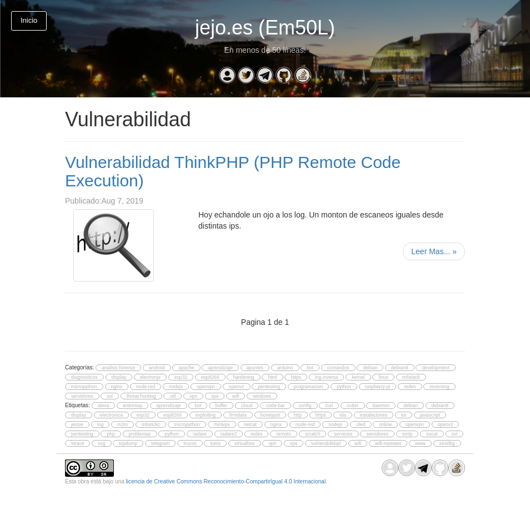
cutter (352, 405)
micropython (84, 386)
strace (77, 443)
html (272, 377)
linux (383, 377)
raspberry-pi (378, 386)
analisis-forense (118, 367)
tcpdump (128, 443)
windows (262, 396)
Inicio (29, 20)
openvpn (206, 386)
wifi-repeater (388, 443)
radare (200, 434)
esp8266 (210, 377)
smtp (407, 434)
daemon (380, 405)
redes (410, 386)
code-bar (275, 405)
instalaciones (374, 415)
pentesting (269, 386)
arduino (285, 367)
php (110, 434)
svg (101, 443)
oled (360, 424)
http (298, 415)
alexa (103, 405)
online (385, 424)
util (172, 396)
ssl (109, 396)
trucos (189, 443)
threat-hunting (141, 396)
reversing (439, 386)
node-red (145, 386)
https (296, 377)
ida (342, 415)
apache (186, 367)
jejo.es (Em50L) (265, 27)
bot (310, 367)
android (157, 367)
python (344, 386)
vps (214, 396)
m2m (122, 424)
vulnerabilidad (326, 443)
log (100, 424)
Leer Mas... (434, 251)
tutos (215, 443)
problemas (140, 434)
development (435, 367)
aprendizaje (220, 367)
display (119, 377)
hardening (243, 377)
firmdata (238, 415)
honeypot (270, 415)
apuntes (255, 367)
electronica (111, 415)
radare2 (229, 434)
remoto (283, 434)
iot (403, 415)
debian (370, 367)
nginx (117, 386)
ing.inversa (326, 377)
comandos (338, 367)
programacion (308, 386)
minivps (222, 424)
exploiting (206, 415)
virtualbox (244, 443)
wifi (235, 396)
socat (432, 434)
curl (329, 405)
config (305, 405)
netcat (250, 424)
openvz (236, 386)
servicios (343, 434)
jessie (77, 424)
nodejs (176, 386)
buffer (221, 405)
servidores (82, 396)
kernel (358, 377)
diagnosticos (84, 377)
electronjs (150, 377)
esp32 (180, 377)
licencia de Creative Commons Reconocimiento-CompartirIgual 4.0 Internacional (226, 481)
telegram (160, 443)
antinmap (132, 405)
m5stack (411, 377)
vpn (193, 396)
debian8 (399, 367)
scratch (313, 434)
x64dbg (447, 443)
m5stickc (151, 424)
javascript (430, 415)
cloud (247, 405)
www (420, 443)
